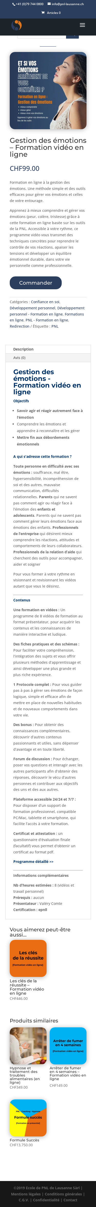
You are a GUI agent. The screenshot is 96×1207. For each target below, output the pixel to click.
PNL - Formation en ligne (47, 320)
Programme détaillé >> (33, 861)
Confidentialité (46, 1199)
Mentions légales (26, 1194)
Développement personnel (32, 307)
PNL (54, 326)
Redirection (19, 326)
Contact (70, 1199)
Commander (35, 283)
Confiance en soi (45, 301)
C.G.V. (24, 1199)
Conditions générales (63, 1194)
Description (23, 349)
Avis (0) (19, 357)
